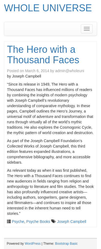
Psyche (18, 221)
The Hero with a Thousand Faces (43, 55)
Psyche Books (38, 221)
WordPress (33, 244)
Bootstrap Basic (66, 244)
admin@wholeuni (69, 71)
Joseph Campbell (71, 221)
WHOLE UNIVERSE (48, 7)
